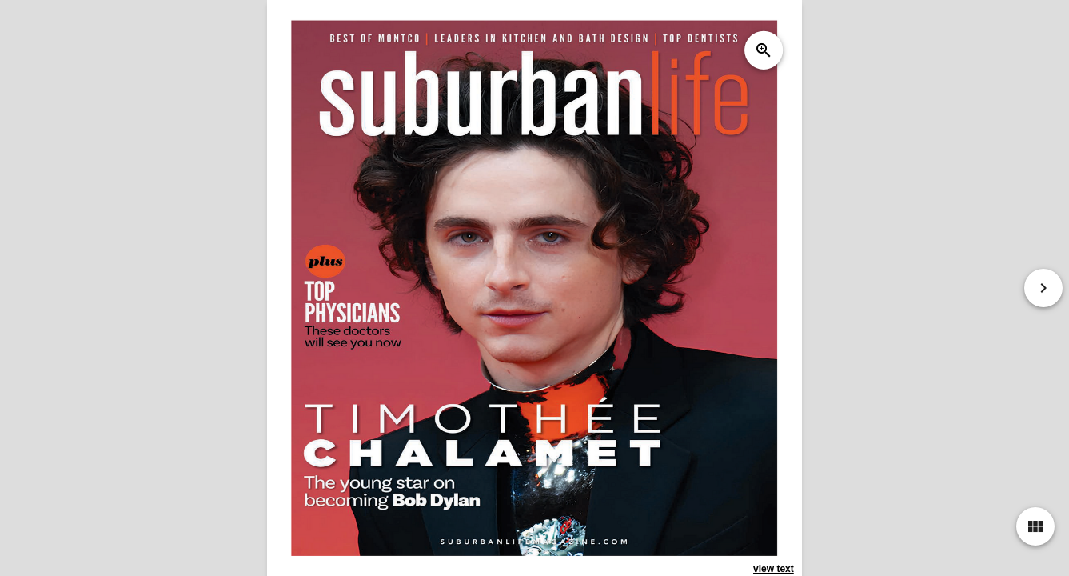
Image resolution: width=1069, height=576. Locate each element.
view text (773, 568)
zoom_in (764, 50)
